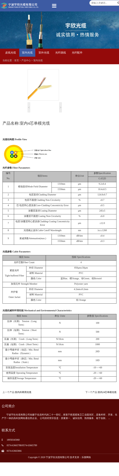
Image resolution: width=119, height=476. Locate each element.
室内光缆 (27, 52)
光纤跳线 (60, 52)
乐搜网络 (86, 457)
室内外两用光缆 (23, 392)
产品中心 (26, 60)
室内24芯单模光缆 (107, 392)
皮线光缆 (10, 52)
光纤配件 (77, 52)
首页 (16, 60)
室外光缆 (43, 52)
